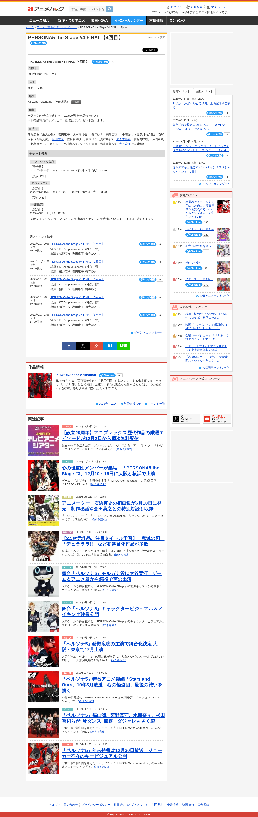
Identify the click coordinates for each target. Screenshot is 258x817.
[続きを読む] (124, 449)
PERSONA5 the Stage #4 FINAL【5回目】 (77, 297)
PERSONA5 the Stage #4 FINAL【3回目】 (77, 279)
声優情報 (156, 20)
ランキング (177, 20)
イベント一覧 (156, 403)
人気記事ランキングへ (216, 367)
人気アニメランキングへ (214, 295)
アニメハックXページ (186, 419)
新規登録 (196, 7)
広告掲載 (203, 804)
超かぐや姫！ (194, 262)
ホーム (30, 27)
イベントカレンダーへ (148, 332)
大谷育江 (125, 143)
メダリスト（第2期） (199, 279)
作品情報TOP (132, 403)
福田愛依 (58, 139)
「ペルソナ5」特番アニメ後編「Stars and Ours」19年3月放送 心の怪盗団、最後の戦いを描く (112, 684)
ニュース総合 (40, 20)
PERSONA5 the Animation (76, 375)
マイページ (218, 7)
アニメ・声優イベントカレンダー (128, 20)
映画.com (188, 804)
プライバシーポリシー (96, 804)
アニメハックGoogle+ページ (217, 419)
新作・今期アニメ (71, 20)
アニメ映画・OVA (99, 20)
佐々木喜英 (123, 139)
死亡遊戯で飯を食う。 (199, 246)
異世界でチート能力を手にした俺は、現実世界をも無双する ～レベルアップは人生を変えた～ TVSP (199, 209)
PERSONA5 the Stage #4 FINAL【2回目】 (77, 261)
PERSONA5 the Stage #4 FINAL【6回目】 (77, 315)
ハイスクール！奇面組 (199, 229)
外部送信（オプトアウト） (131, 804)
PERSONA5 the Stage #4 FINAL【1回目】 (77, 244)
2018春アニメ (108, 403)
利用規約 (157, 804)
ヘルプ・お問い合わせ (63, 804)
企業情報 (173, 804)
